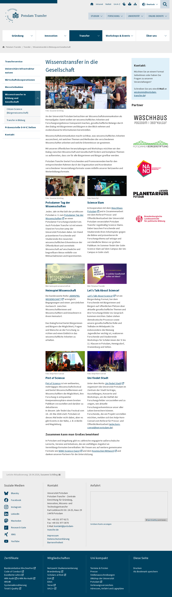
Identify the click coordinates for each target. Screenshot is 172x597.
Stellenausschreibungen (102, 574)
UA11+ (50, 588)
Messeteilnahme (14, 87)
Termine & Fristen (99, 568)
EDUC (50, 581)
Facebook (16, 500)
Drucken (137, 568)
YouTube (15, 541)
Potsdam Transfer (34, 16)
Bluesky (15, 493)
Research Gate (18, 527)
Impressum (53, 535)
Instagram (16, 506)
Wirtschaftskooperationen (20, 79)
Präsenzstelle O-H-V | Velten (20, 127)
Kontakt (9, 134)
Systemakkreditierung (15, 585)
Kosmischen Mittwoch (103, 450)
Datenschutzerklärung (58, 538)
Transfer (27, 47)
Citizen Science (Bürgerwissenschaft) (17, 111)
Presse (94, 571)
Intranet (99, 4)
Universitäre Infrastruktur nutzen (19, 70)
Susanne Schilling (49, 474)
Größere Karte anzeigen (101, 524)
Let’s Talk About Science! (100, 295)
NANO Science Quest (69, 450)
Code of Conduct (12, 571)
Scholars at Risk (55, 574)
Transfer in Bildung (16, 120)
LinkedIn (15, 513)
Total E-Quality (11, 588)
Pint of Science (53, 383)
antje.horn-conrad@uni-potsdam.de (103, 426)
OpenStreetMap (152, 520)
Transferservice (14, 61)
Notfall (108, 4)
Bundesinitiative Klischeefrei (18, 568)
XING (13, 534)
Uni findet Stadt (113, 383)
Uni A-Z (117, 4)
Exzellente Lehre (12, 574)
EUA (49, 578)
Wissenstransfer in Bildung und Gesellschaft (52, 47)
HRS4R (7, 581)
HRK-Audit (9, 578)
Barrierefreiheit (55, 542)
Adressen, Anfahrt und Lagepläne (107, 588)
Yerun (50, 585)
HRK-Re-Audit (26, 578)
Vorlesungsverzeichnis (102, 585)
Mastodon (16, 520)
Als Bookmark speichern (145, 571)
